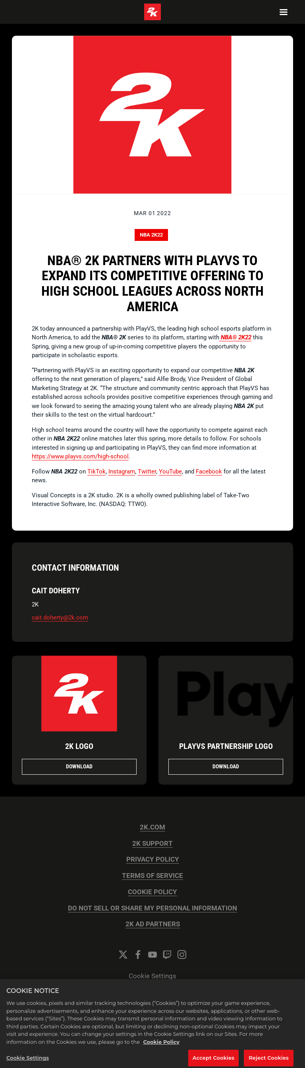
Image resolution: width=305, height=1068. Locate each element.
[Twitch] (167, 954)
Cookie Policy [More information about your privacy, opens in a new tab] (161, 1046)
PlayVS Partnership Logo (226, 746)
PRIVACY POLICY (152, 859)
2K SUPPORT (152, 843)
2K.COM (152, 827)
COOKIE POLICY (152, 892)
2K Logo (79, 746)
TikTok (96, 471)
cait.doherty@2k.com (60, 617)
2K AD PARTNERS (152, 924)
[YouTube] (152, 954)
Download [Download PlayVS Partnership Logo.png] (225, 766)
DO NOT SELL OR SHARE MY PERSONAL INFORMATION (152, 908)
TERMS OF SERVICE (152, 875)
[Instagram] (182, 954)
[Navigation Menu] (283, 12)
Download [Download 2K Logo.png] (79, 766)
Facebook (209, 471)
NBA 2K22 (151, 235)
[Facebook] (137, 954)
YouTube (170, 471)
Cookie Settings (152, 976)
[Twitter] (123, 954)
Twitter (147, 471)
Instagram (121, 471)
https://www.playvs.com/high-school (80, 456)
